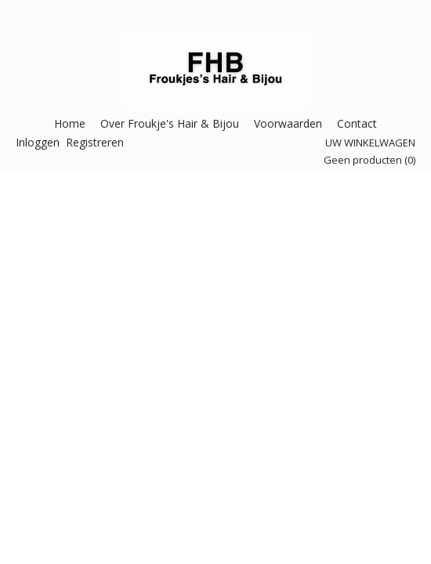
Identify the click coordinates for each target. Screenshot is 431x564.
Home (69, 123)
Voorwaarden (288, 123)
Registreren (95, 142)
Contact (357, 123)
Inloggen (38, 142)
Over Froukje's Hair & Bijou (169, 123)
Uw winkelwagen (370, 143)
